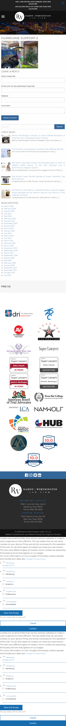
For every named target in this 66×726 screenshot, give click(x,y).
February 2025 (10, 209)
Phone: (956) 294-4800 (33, 509)
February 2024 (10, 218)
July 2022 (8, 233)
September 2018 (11, 255)
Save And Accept (11, 613)
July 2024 (8, 214)
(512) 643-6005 (33, 9)
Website (4, 96)
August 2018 (9, 258)
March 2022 (9, 236)
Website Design (35, 534)
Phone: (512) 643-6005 (33, 522)
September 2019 (10, 250)
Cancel (33, 623)
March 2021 (8, 241)
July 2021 (7, 238)
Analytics (10, 581)
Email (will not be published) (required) (18, 86)
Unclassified (11, 602)
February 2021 (9, 243)
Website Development (14, 534)
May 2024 (8, 216)
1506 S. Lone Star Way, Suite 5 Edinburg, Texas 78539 (33, 1)
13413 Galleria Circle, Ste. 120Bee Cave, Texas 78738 (33, 517)
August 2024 (9, 211)
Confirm (33, 629)
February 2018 (10, 263)
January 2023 (9, 231)
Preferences (11, 591)
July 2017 (7, 275)
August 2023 (9, 226)
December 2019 (10, 248)
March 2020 (9, 246)
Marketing (10, 571)
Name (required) (8, 76)
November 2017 (10, 270)
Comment (5, 106)
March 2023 (9, 228)
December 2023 (10, 223)
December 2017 (10, 268)
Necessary (10, 563)
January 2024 (9, 221)
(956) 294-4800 (33, 4)
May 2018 (7, 260)
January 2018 (9, 265)
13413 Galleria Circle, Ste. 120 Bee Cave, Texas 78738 (33, 6)
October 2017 (9, 273)
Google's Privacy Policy (36, 559)
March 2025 (9, 206)
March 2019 (8, 253)
